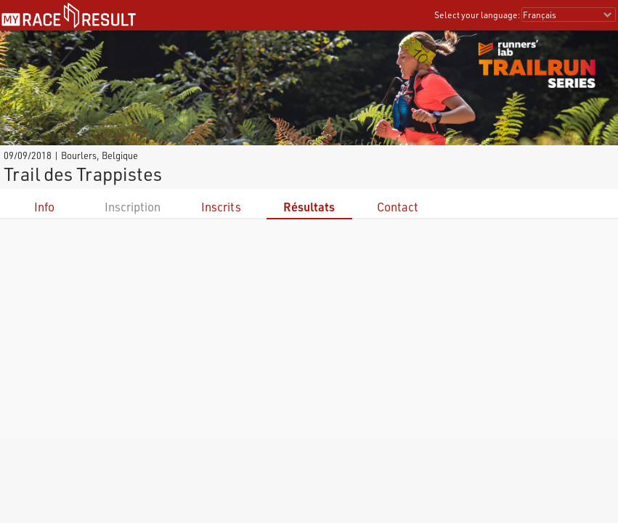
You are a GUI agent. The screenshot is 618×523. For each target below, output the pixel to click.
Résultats (309, 206)
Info (44, 206)
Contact (397, 206)
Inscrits (221, 206)
